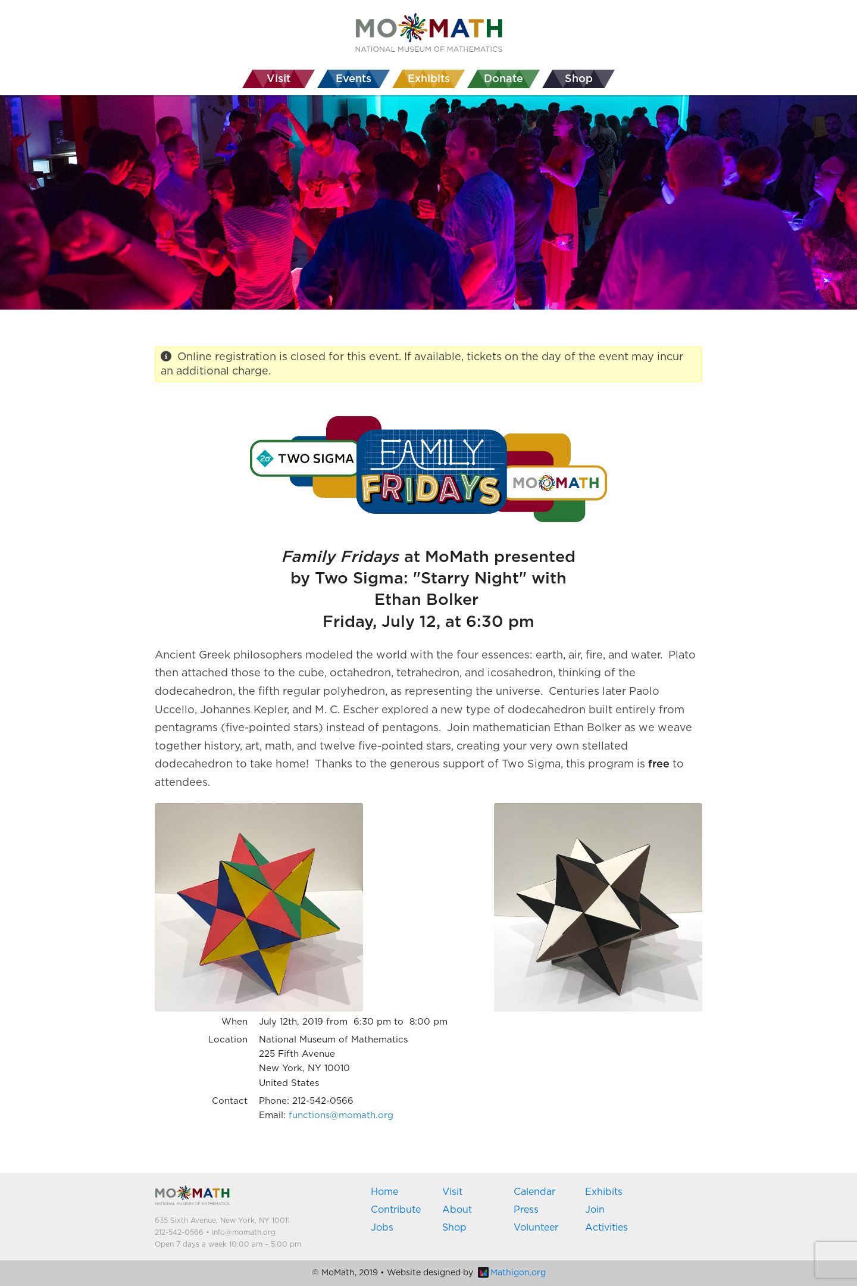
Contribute (396, 1210)
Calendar (534, 1192)
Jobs (382, 1227)
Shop (454, 1227)
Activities (606, 1227)
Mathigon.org (512, 1273)
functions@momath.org (341, 1115)
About (457, 1210)
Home (384, 1192)
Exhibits (604, 1192)
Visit (452, 1192)
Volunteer (536, 1227)
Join (595, 1210)
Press (526, 1210)
